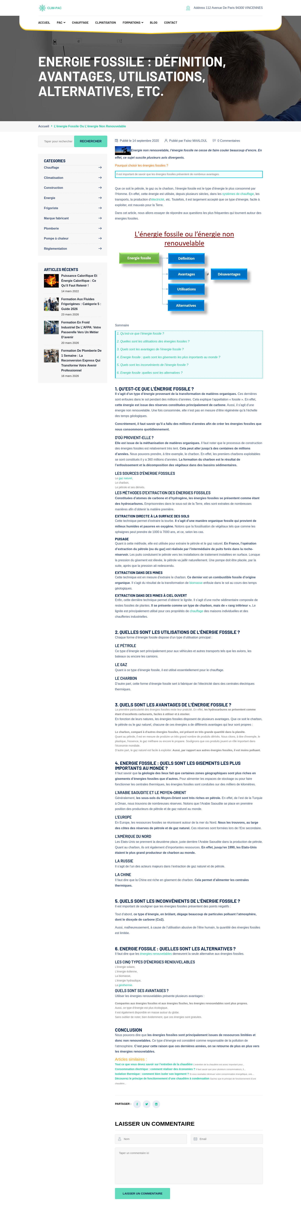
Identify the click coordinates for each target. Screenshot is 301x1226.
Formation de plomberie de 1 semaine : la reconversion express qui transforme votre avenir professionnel (81, 360)
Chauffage (80, 22)
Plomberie (51, 228)
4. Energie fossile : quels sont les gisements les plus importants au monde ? (168, 357)
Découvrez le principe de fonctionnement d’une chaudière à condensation (162, 1078)
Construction (53, 187)
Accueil (44, 22)
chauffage (196, 611)
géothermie (125, 985)
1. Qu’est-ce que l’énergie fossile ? (140, 333)
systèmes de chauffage (238, 194)
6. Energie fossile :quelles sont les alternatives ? (150, 372)
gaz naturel (125, 478)
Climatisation (105, 22)
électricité (157, 199)
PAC (59, 22)
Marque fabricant (56, 218)
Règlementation (55, 248)
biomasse (196, 582)
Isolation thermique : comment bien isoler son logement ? (152, 1073)
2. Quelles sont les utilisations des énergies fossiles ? (153, 341)
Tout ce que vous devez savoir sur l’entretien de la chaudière (154, 1064)
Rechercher (91, 141)
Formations (131, 22)
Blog (153, 22)
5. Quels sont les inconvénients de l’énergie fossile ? (152, 364)
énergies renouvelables (156, 953)
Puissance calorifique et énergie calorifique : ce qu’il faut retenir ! (79, 280)
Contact (170, 22)
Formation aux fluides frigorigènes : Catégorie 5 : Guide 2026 (81, 304)
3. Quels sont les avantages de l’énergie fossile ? (150, 349)
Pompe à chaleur (56, 238)
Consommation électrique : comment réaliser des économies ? (155, 1069)
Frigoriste (51, 208)
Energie (49, 198)
